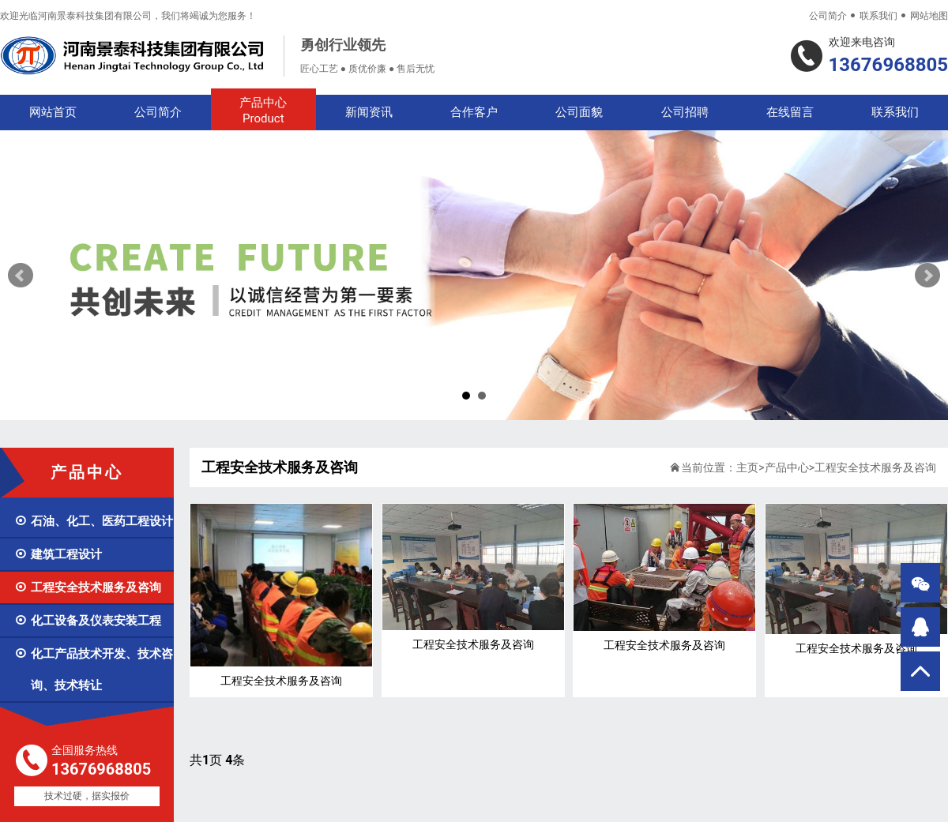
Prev (20, 275)
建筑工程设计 (58, 554)
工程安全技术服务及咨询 (87, 587)
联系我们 (878, 15)
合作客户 (474, 112)
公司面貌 (579, 112)
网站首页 (53, 112)
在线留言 (790, 112)
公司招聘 (685, 112)
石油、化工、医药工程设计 (93, 521)
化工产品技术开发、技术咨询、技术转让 (93, 669)
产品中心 (263, 111)
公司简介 (828, 15)
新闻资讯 (369, 112)
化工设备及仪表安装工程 (87, 620)
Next (927, 275)
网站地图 (929, 15)
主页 (747, 467)
